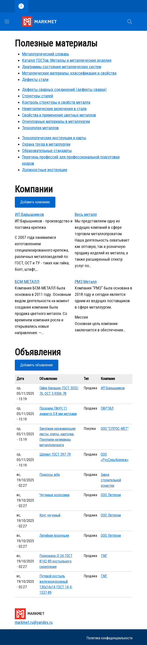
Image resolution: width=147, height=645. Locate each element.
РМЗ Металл (86, 281)
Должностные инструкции (44, 169)
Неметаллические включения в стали (54, 108)
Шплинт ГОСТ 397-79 (55, 454)
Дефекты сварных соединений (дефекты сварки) (64, 89)
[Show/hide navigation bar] (7, 21)
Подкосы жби (49, 474)
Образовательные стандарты (47, 150)
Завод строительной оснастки (111, 480)
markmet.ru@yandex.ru (34, 622)
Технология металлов (40, 127)
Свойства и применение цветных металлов (59, 115)
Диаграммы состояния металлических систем (61, 66)
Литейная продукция (54, 535)
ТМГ (104, 556)
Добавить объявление (36, 365)
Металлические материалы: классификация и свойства (69, 73)
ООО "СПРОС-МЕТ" (115, 428)
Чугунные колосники (54, 495)
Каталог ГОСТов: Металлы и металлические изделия (66, 60)
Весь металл (86, 214)
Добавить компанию (35, 202)
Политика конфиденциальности (109, 638)
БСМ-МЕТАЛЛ (27, 281)
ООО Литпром (111, 495)
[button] (129, 21)
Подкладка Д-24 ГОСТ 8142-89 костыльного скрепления (55, 561)
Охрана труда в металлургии (46, 144)
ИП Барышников (29, 214)
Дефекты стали (35, 79)
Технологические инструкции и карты (54, 137)
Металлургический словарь (45, 54)
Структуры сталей (37, 95)
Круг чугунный (49, 515)
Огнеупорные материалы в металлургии (56, 121)
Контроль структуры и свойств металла (56, 102)
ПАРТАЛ (107, 408)
